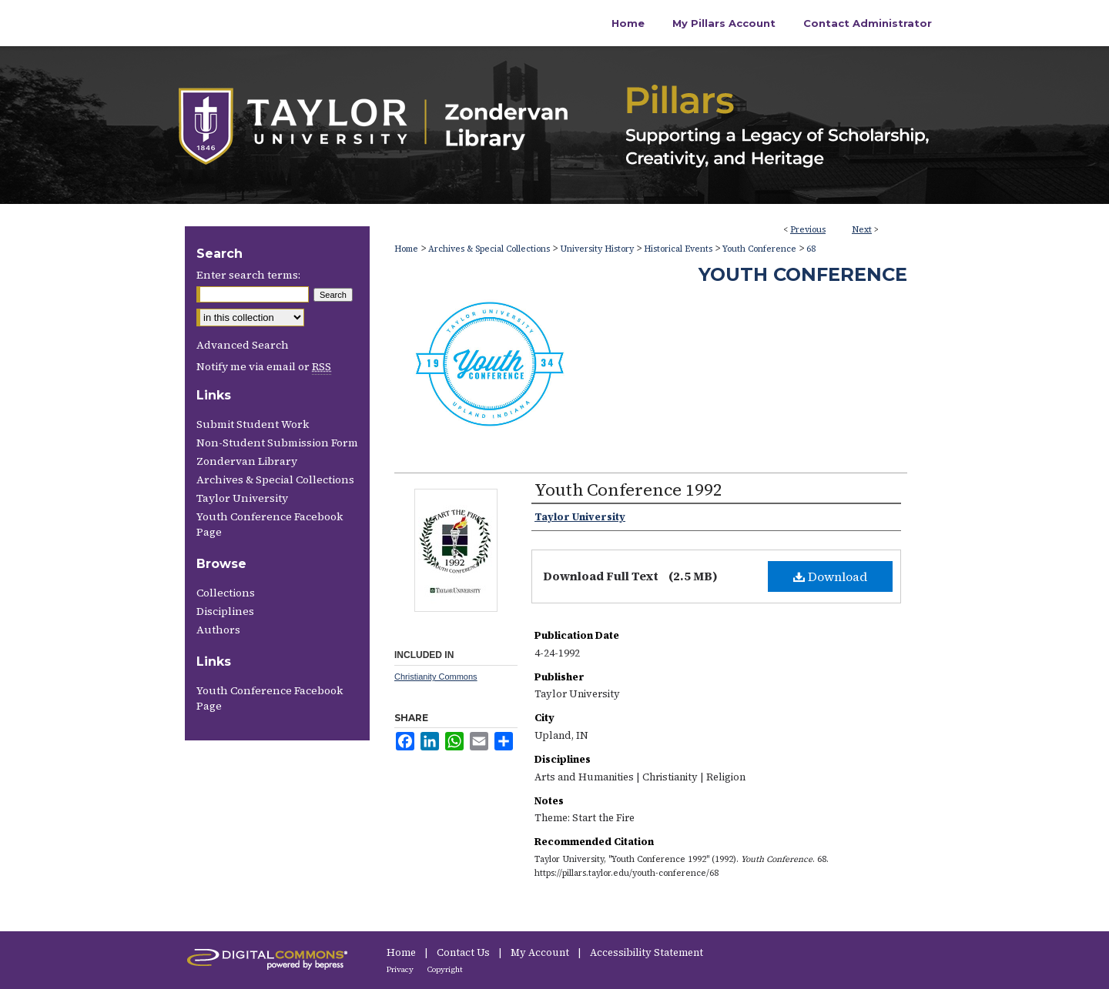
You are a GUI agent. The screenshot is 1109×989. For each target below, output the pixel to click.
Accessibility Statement (646, 952)
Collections (225, 592)
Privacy (401, 969)
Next (862, 230)
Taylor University (242, 498)
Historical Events (678, 249)
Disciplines (225, 611)
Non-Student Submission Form (277, 442)
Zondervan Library (246, 461)
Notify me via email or (263, 366)
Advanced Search (242, 344)
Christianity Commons (435, 676)
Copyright (445, 969)
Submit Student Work (252, 424)
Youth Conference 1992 (628, 489)
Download (830, 576)
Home (406, 249)
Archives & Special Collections (489, 249)
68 (811, 249)
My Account (541, 952)
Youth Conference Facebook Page (269, 524)
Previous (808, 230)
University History (597, 249)
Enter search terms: (248, 274)
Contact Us (464, 952)
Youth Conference (759, 249)
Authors (218, 629)
